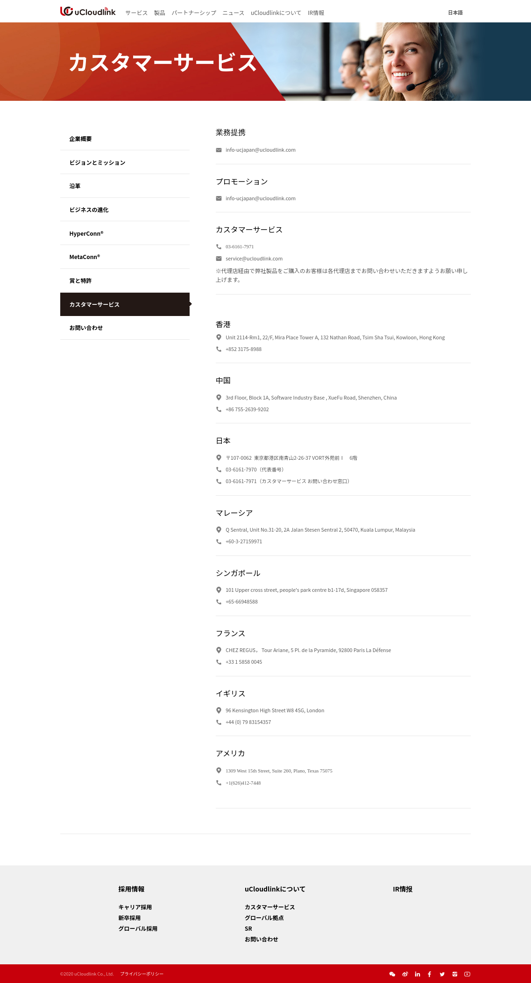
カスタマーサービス (270, 907)
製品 (159, 12)
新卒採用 (130, 917)
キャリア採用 (135, 907)
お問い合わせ (261, 939)
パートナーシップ (193, 12)
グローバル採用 (138, 928)
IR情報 (316, 12)
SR (248, 928)
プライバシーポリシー (141, 973)
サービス (136, 12)
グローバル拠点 (264, 917)
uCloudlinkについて (276, 12)
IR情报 (402, 888)
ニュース (233, 12)
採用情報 (132, 888)
